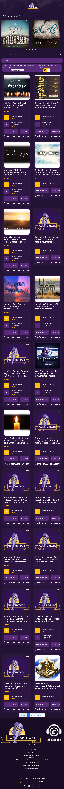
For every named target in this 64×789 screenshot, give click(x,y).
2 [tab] (28, 49)
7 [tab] (35, 49)
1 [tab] (26, 49)
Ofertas (31, 757)
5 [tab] (32, 49)
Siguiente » (40, 715)
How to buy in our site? (32, 763)
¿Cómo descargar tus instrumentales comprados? (32, 760)
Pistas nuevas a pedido (31, 755)
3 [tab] (29, 49)
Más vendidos (31, 749)
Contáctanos (32, 771)
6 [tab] (34, 49)
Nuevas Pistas (31, 752)
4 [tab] (31, 49)
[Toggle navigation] (61, 6)
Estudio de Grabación (32, 768)
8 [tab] (36, 49)
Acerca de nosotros (32, 744)
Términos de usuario (32, 747)
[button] (32, 60)
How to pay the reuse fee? (31, 765)
